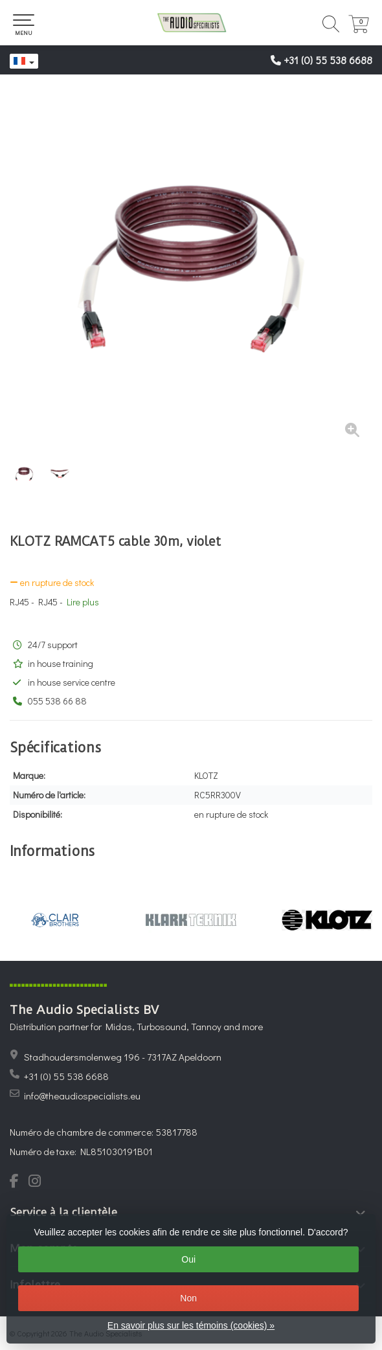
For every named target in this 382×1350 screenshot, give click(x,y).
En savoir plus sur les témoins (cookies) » (191, 1325)
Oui (188, 1259)
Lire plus (83, 602)
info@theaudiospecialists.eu (82, 1095)
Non (188, 1298)
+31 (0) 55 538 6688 (328, 60)
